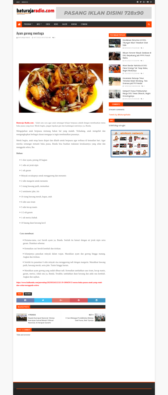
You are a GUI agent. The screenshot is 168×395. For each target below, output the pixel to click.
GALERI (64, 24)
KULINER (28, 294)
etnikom (84, 24)
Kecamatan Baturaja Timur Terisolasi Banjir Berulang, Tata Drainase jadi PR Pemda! (135, 80)
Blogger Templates (46, 392)
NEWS (56, 24)
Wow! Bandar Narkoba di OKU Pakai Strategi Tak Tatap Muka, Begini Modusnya (135, 68)
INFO (38, 24)
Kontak (74, 24)
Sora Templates (31, 392)
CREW (48, 24)
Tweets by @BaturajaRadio (119, 115)
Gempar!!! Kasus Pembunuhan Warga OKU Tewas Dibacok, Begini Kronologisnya (136, 93)
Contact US (25, 2)
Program (27, 24)
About (18, 2)
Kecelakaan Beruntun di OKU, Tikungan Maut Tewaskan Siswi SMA (135, 42)
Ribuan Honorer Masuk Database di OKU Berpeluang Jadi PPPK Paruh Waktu (137, 55)
